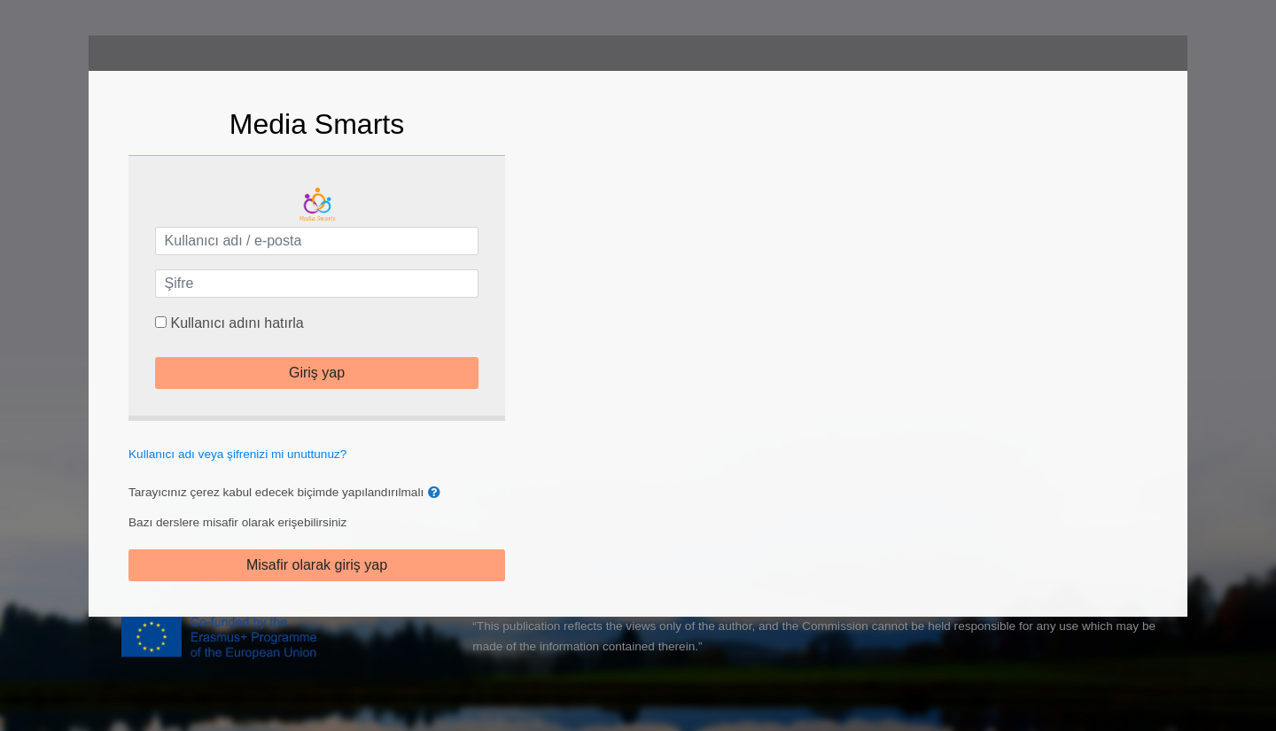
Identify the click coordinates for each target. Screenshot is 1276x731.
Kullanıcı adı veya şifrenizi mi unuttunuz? (237, 454)
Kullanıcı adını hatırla (236, 323)
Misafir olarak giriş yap (316, 564)
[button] (437, 492)
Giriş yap (317, 372)
